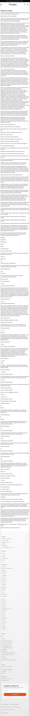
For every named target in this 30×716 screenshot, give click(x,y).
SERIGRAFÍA (4, 651)
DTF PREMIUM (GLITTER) (7, 647)
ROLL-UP (3, 625)
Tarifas (3, 673)
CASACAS (4, 573)
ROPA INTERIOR (4, 594)
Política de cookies (16, 707)
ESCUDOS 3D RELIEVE (7, 640)
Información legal (5, 704)
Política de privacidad (14, 704)
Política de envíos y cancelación (8, 709)
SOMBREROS (4, 627)
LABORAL (3, 554)
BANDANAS (4, 566)
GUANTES (3, 615)
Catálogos (4, 671)
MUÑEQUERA (4, 618)
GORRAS (3, 613)
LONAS (3, 656)
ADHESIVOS (4, 658)
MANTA (3, 585)
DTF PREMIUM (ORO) (6, 646)
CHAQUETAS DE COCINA (6, 608)
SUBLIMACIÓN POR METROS (8, 653)
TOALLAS (3, 629)
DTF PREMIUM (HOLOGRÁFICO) (9, 660)
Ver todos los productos (7, 666)
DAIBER (3, 544)
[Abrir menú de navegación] (1, 4)
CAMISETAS (4, 572)
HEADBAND (4, 584)
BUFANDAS (4, 601)
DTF (3, 635)
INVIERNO (3, 560)
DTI (2, 637)
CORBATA (3, 577)
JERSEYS (3, 616)
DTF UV (3, 639)
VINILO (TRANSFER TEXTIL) (8, 654)
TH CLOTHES (5, 540)
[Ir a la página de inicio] (13, 4)
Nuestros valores (5, 680)
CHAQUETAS (4, 575)
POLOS (3, 592)
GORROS (3, 582)
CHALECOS (4, 606)
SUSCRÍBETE (15, 694)
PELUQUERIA (4, 622)
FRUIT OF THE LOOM (6, 538)
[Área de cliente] (27, 4)
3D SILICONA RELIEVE (7, 644)
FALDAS (3, 611)
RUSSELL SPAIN (5, 542)
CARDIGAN (4, 604)
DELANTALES (4, 578)
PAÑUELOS (4, 589)
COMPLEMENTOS (5, 558)
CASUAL (3, 553)
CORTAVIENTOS (4, 609)
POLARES (3, 623)
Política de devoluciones (6, 707)
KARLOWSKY (5, 545)
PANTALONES (4, 587)
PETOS (3, 591)
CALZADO (3, 570)
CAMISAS (4, 603)
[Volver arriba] (11, 713)
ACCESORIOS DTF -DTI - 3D (8, 547)
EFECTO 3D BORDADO (7, 642)
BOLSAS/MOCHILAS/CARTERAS (7, 568)
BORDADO (4, 649)
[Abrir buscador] (25, 4)
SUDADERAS (4, 596)
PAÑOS (3, 620)
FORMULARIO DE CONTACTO (7, 678)
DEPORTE (3, 556)
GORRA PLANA (4, 580)
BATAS (3, 599)
